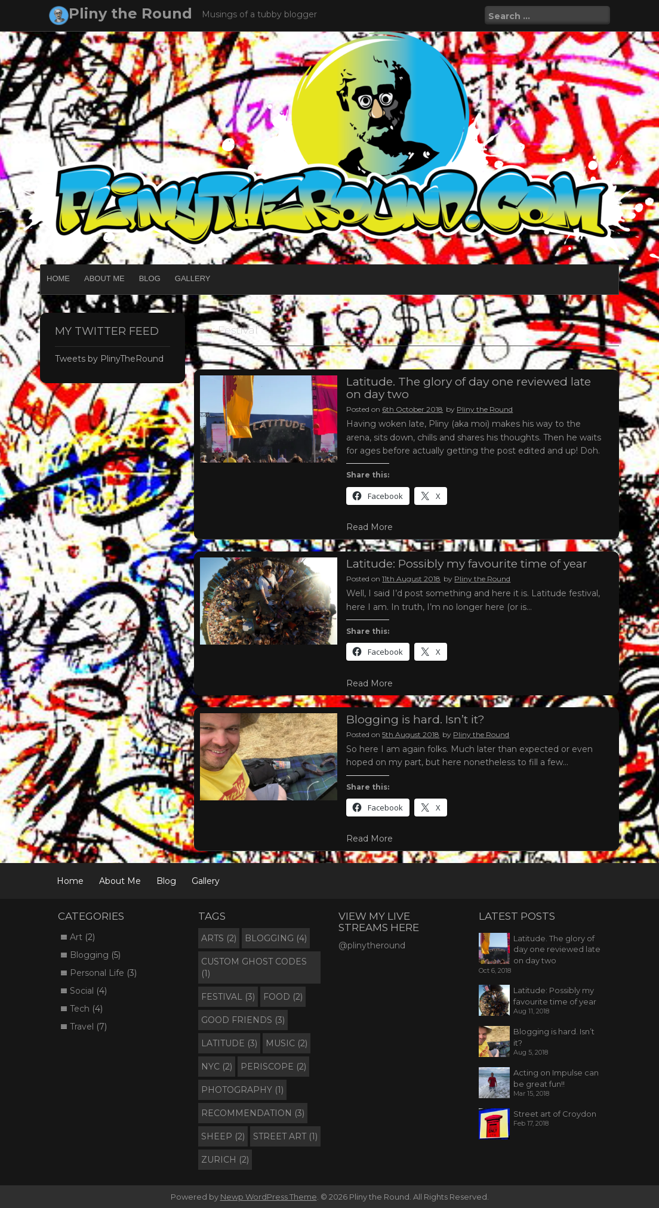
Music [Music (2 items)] (286, 1043)
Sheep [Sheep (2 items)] (223, 1136)
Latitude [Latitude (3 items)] (229, 1043)
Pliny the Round (130, 13)
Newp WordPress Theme (268, 1196)
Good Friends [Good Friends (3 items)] (243, 1020)
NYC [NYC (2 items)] (216, 1066)
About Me (104, 278)
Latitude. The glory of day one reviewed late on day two (468, 388)
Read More (369, 527)
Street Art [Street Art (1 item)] (285, 1136)
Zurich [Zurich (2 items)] (225, 1159)
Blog (150, 278)
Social (82, 990)
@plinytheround (371, 945)
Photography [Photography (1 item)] (242, 1089)
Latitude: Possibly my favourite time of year (466, 564)
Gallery (193, 278)
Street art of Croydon (554, 1113)
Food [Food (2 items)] (283, 996)
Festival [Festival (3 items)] (228, 996)
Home (58, 278)
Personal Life (97, 972)
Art (76, 937)
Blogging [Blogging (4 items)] (276, 938)
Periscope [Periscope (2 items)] (273, 1066)
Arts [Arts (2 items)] (218, 938)
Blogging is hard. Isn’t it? (415, 719)
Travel (82, 1026)
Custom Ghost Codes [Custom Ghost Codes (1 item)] (254, 967)
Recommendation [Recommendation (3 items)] (252, 1113)
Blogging (89, 955)
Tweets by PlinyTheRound (109, 358)
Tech (80, 1008)
